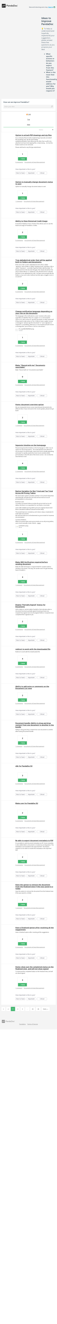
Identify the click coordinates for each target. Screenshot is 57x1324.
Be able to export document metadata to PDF (34, 840)
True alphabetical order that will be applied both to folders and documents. (33, 261)
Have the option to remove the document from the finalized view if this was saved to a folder (34, 887)
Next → (45, 1009)
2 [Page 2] (8, 1009)
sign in (50, 7)
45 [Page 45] (33, 1009)
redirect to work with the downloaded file (32, 649)
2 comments (19, 471)
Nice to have (20, 173)
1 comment (18, 201)
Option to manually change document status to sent (34, 183)
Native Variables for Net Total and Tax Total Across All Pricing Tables (34, 492)
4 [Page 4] (17, 1009)
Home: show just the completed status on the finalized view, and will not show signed (34, 968)
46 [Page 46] (38, 1009)
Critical (43, 173)
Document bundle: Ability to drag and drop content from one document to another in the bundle (34, 725)
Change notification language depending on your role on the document (33, 312)
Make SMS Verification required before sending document (31, 563)
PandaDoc (22, 1024)
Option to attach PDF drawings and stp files (33, 135)
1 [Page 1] (3, 1009)
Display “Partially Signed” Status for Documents (30, 606)
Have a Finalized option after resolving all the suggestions (34, 929)
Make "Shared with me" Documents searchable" (30, 366)
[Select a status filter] (46, 129)
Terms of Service (32, 1024)
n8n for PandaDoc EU (23, 766)
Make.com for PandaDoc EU (26, 803)
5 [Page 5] (22, 1009)
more (39, 523)
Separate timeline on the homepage (30, 445)
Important (32, 173)
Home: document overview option (29, 404)
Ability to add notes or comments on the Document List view (32, 687)
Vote (23, 159)
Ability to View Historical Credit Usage (31, 221)
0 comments (19, 162)
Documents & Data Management (35, 162)
